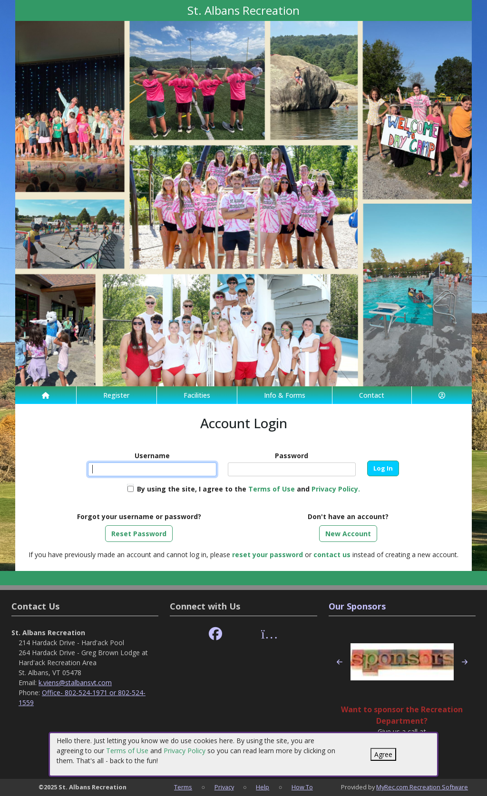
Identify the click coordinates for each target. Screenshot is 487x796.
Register (116, 395)
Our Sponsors (357, 606)
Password (291, 455)
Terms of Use (127, 750)
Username (152, 455)
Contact (371, 395)
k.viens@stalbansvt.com (75, 682)
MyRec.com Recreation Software (422, 787)
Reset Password (138, 533)
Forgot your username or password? (139, 516)
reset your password (267, 554)
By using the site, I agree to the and (248, 488)
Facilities (197, 395)
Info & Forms (284, 395)
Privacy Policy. (336, 488)
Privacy (224, 787)
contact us (332, 554)
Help (262, 787)
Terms (183, 787)
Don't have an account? (348, 516)
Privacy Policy (184, 750)
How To (302, 787)
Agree (383, 754)
